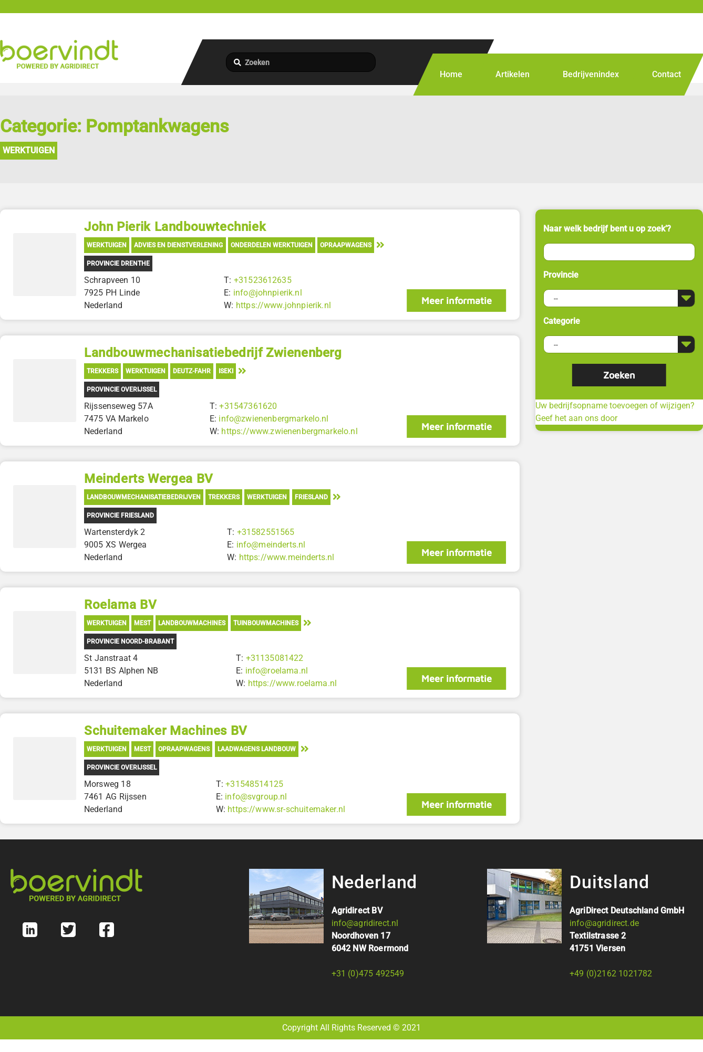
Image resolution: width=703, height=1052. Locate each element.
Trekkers (102, 371)
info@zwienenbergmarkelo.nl (273, 419)
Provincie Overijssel (122, 389)
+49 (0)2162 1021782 (611, 974)
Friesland (311, 497)
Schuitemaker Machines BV (165, 730)
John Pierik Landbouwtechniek (175, 226)
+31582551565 (265, 532)
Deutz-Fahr (192, 371)
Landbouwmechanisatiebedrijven (144, 497)
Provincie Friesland (120, 515)
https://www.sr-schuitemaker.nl (286, 809)
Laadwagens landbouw (257, 749)
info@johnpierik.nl (267, 293)
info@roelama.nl (276, 671)
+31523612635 (263, 280)
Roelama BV (120, 604)
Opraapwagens (345, 245)
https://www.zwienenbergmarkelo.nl (289, 431)
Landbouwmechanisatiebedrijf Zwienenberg (213, 352)
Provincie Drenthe (118, 263)
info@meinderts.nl (270, 545)
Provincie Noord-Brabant (130, 641)
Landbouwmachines (191, 623)
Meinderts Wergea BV (148, 478)
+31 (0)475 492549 (368, 974)
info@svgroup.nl (256, 797)
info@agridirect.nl (365, 923)
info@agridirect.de (604, 923)
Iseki (226, 371)
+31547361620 (248, 406)
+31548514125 (254, 784)
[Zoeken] (301, 62)
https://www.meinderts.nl (286, 557)
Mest (142, 623)
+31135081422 (274, 658)
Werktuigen (29, 150)
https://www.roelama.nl (292, 683)
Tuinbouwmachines (265, 623)
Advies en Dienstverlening (178, 245)
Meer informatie (456, 300)
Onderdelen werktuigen (272, 245)
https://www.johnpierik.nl (283, 305)
